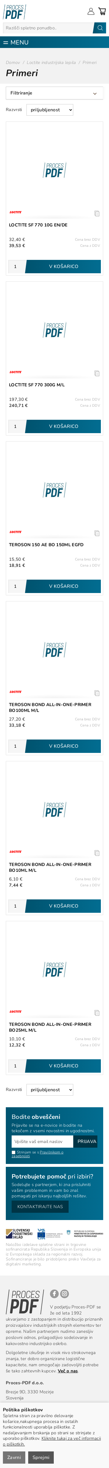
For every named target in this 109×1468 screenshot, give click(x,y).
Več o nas (68, 1371)
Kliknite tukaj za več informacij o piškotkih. (52, 1441)
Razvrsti (14, 109)
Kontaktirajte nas (40, 1207)
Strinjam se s (25, 1152)
